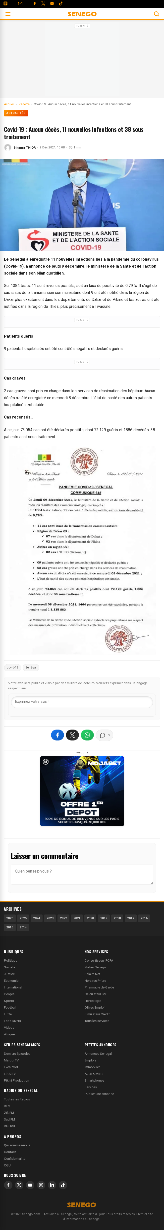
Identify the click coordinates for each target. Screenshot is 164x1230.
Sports (9, 1001)
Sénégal (31, 667)
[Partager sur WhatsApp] (87, 735)
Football (10, 1007)
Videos (9, 1027)
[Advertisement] (82, 61)
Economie (11, 981)
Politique (10, 960)
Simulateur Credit (97, 1014)
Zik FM (9, 1113)
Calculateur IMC (96, 994)
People (9, 994)
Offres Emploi (95, 1007)
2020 (90, 918)
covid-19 (12, 667)
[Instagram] (41, 1185)
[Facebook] (35, 3)
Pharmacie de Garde (99, 987)
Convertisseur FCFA (99, 960)
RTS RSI (9, 1126)
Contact (10, 1152)
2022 (63, 918)
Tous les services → (99, 1021)
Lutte (8, 1014)
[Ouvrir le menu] (8, 13)
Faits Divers (12, 1021)
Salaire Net (92, 974)
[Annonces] (5, 3)
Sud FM (9, 1119)
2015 (9, 927)
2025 (23, 918)
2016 (144, 918)
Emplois (90, 1060)
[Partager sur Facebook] (57, 735)
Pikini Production (16, 1080)
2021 (76, 918)
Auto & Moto (94, 1074)
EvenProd (11, 1067)
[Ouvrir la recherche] (156, 13)
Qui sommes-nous (17, 1145)
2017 (130, 918)
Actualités (16, 113)
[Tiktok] (61, 3)
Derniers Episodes (17, 1053)
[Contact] (20, 3)
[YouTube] (52, 3)
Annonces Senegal (98, 1053)
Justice (9, 974)
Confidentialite (14, 1158)
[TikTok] (63, 1185)
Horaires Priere (95, 981)
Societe (9, 967)
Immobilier (92, 1067)
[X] (19, 1185)
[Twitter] (43, 3)
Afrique (9, 1034)
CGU (7, 1165)
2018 (117, 918)
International (13, 987)
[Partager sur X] (72, 735)
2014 (23, 927)
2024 (36, 918)
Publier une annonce (99, 1094)
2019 (103, 918)
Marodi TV (11, 1060)
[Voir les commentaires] (104, 735)
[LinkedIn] (52, 1185)
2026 (9, 918)
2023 (50, 918)
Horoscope (93, 1001)
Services (91, 1087)
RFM (7, 1106)
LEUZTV (10, 1074)
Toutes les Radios (17, 1099)
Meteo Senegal (96, 967)
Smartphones (94, 1080)
